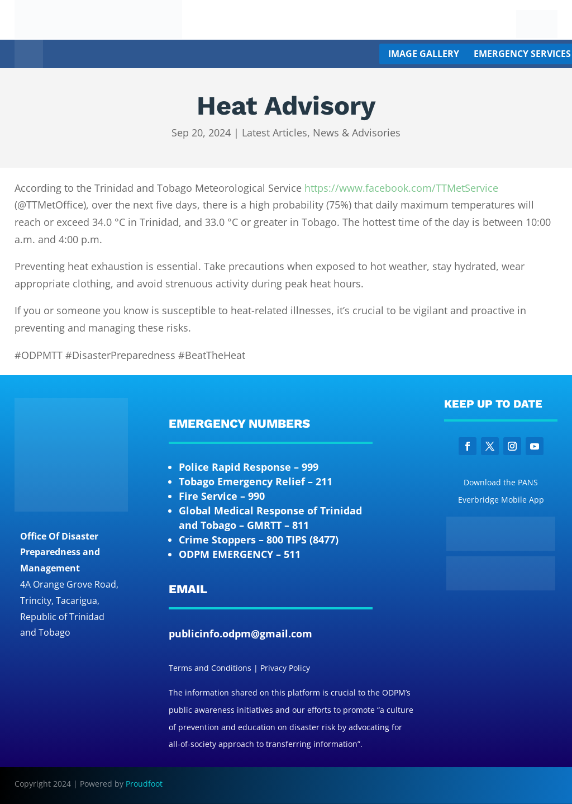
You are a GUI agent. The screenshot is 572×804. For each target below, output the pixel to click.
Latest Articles (274, 132)
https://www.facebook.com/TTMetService (401, 188)
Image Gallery (423, 54)
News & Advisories (357, 132)
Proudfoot (144, 783)
